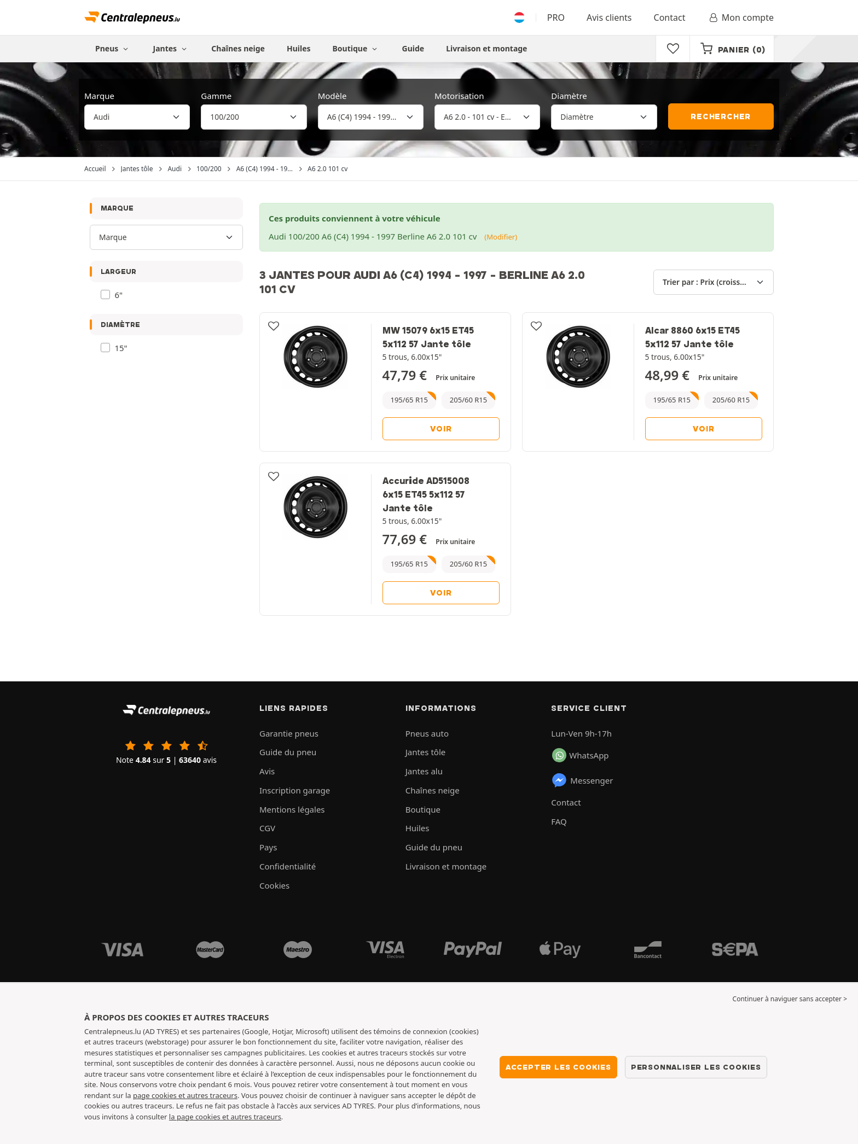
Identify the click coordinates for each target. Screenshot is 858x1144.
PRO (556, 17)
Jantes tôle (425, 751)
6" (119, 294)
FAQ (559, 821)
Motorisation (459, 95)
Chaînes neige (238, 48)
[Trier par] (713, 282)
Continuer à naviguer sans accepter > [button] (790, 998)
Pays (268, 847)
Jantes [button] (171, 48)
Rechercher (721, 116)
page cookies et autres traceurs (185, 1095)
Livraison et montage (486, 48)
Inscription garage (294, 790)
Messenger (582, 780)
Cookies (274, 885)
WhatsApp (580, 755)
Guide (413, 48)
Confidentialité (287, 866)
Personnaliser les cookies (696, 1067)
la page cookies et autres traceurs (225, 1117)
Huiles (299, 48)
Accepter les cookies (558, 1067)
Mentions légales (292, 809)
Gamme (216, 95)
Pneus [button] (113, 48)
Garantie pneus (288, 733)
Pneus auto (427, 733)
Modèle (332, 95)
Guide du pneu (287, 751)
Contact (670, 17)
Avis (267, 771)
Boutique (356, 48)
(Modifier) (500, 237)
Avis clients (609, 17)
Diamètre (569, 95)
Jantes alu (424, 771)
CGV (267, 827)
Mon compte (740, 17)
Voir (440, 429)
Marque (99, 95)
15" (121, 347)
